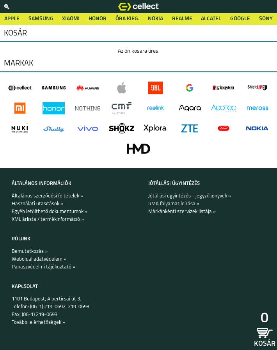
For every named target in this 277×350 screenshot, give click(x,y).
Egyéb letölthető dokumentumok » (49, 211)
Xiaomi (71, 19)
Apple (12, 19)
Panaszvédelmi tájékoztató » (43, 267)
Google (240, 19)
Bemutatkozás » (30, 251)
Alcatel (211, 19)
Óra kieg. (127, 19)
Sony (266, 19)
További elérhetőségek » (38, 322)
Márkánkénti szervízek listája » (182, 211)
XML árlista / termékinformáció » (48, 219)
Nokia (155, 19)
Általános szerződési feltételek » (47, 196)
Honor (98, 19)
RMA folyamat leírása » (173, 203)
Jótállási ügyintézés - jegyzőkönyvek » (189, 196)
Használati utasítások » (37, 203)
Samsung (40, 19)
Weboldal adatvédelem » (39, 259)
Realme (182, 19)
